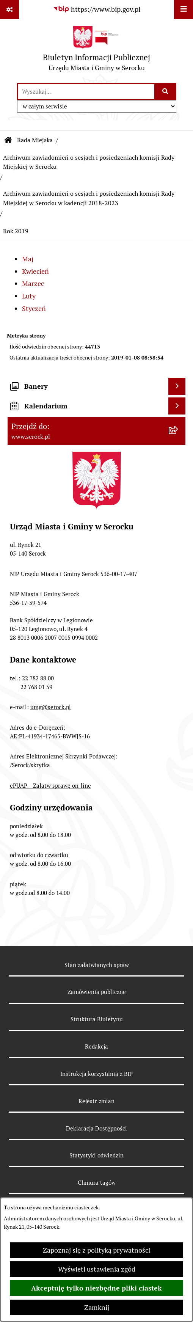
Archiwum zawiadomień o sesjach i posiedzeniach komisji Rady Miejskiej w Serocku (88, 162)
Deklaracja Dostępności (96, 1128)
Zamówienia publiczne (96, 991)
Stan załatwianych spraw (96, 965)
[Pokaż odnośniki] (9, 9)
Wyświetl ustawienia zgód (96, 1269)
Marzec (33, 283)
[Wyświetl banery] (176, 386)
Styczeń (34, 308)
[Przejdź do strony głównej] (96, 50)
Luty (29, 296)
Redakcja (96, 1046)
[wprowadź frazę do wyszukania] (86, 91)
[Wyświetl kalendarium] (176, 405)
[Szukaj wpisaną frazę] (165, 91)
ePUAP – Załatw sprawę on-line (50, 785)
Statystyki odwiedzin (96, 1155)
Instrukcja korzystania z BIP (96, 1073)
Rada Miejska (35, 140)
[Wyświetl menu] (183, 9)
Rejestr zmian (96, 1101)
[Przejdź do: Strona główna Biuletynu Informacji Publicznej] (8, 140)
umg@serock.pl (50, 707)
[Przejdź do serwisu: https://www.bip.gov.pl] (96, 9)
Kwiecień (35, 271)
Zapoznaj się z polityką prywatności (96, 1250)
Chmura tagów (97, 1182)
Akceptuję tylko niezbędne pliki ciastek (96, 1288)
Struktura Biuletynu (97, 1019)
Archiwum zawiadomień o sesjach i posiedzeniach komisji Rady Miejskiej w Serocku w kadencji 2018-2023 (88, 198)
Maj (27, 258)
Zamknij (96, 1307)
